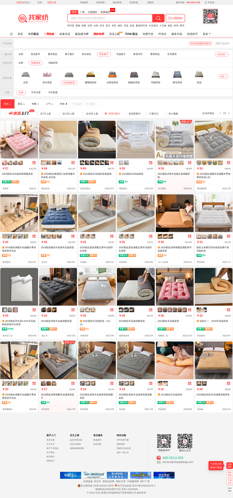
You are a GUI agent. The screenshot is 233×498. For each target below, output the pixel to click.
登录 (40, 2)
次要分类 (7, 78)
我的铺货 (230, 473)
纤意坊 (162, 34)
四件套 (70, 25)
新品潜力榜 (81, 34)
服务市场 (176, 34)
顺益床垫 (45, 188)
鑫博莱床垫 (124, 336)
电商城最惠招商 (77, 448)
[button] (175, 18)
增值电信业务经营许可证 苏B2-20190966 (116, 489)
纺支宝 (97, 481)
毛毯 (126, 25)
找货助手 (192, 34)
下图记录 (230, 481)
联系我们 (51, 456)
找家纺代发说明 (124, 448)
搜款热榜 (98, 34)
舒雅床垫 (84, 336)
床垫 (114, 25)
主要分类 (7, 63)
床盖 (132, 25)
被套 (170, 25)
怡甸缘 (83, 262)
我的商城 (118, 2)
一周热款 (49, 34)
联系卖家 (97, 444)
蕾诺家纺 (7, 262)
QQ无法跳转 (75, 444)
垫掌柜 (6, 188)
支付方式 (51, 444)
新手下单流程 (53, 448)
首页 (20, 34)
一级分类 (7, 54)
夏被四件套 (141, 25)
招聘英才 (51, 461)
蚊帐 (84, 25)
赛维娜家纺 (202, 188)
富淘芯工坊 (8, 336)
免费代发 (148, 34)
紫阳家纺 (123, 188)
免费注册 (51, 2)
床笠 (102, 25)
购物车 (150, 2)
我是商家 (101, 2)
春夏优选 (64, 34)
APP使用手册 (123, 440)
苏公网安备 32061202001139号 (95, 485)
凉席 (90, 25)
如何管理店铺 (76, 440)
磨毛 (182, 25)
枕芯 (108, 25)
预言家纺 (201, 262)
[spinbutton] (79, 104)
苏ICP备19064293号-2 (144, 485)
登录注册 (51, 440)
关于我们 (51, 452)
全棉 (96, 25)
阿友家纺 (123, 262)
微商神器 (121, 444)
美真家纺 (201, 336)
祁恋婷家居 (85, 188)
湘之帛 (44, 336)
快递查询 (97, 440)
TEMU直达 (131, 34)
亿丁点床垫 (163, 262)
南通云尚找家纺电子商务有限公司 (118, 492)
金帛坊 (44, 262)
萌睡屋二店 (163, 336)
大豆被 (162, 25)
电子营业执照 (123, 485)
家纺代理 (120, 481)
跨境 (176, 25)
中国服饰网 (133, 481)
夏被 (78, 25)
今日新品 (33, 34)
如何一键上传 (123, 452)
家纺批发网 (108, 481)
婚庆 (120, 25)
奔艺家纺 (162, 188)
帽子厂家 (145, 481)
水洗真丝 (153, 25)
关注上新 (114, 34)
